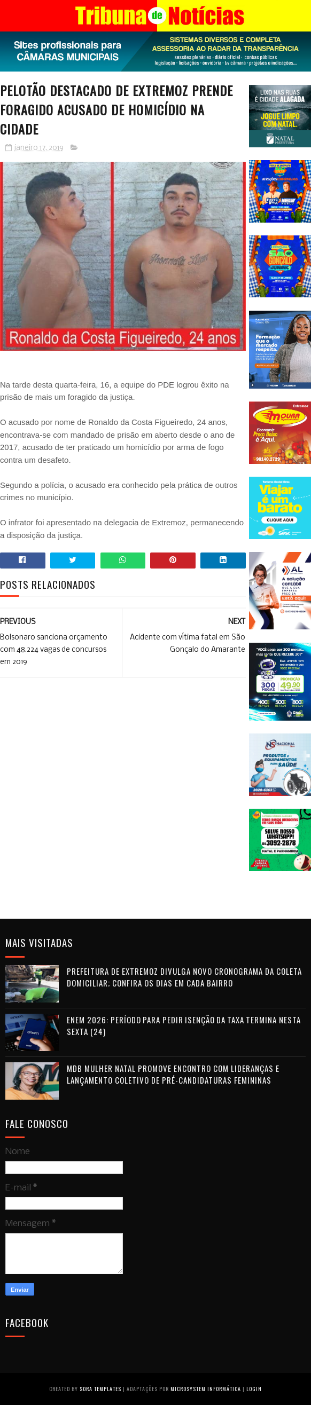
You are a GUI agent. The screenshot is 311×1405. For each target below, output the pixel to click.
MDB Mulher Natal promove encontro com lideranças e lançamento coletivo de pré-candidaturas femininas (173, 1074)
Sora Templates (100, 1389)
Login (254, 1389)
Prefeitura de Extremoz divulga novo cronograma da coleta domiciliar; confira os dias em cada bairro (184, 977)
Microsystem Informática (205, 1389)
